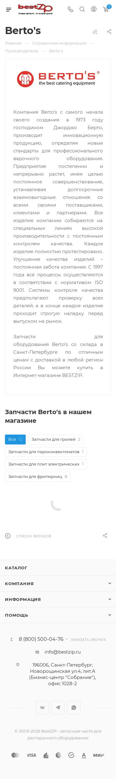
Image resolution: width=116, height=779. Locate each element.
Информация (23, 599)
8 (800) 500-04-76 (41, 639)
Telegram (58, 707)
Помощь (16, 615)
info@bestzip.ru (63, 652)
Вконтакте (42, 707)
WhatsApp (73, 707)
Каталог (16, 567)
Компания (19, 583)
